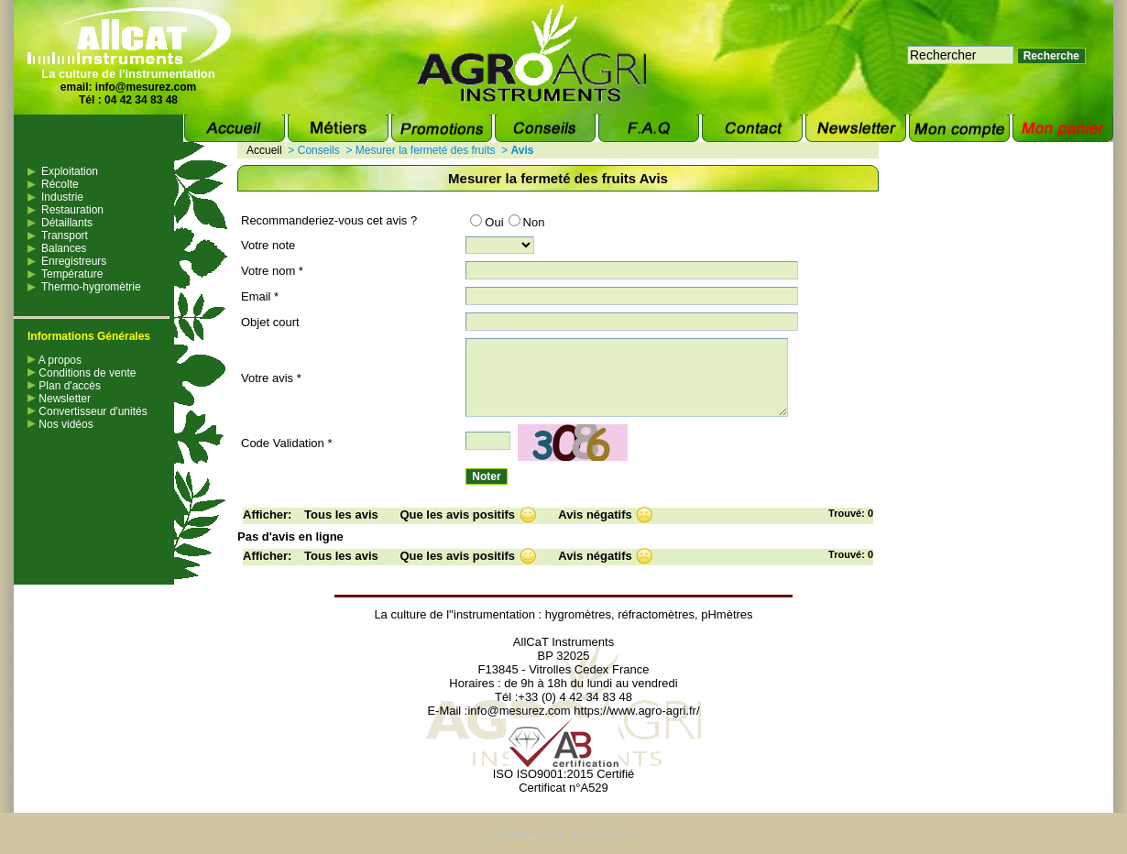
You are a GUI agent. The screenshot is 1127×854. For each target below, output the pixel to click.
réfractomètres (656, 614)
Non (527, 222)
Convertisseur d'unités (87, 411)
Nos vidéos (60, 424)
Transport (64, 235)
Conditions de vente (81, 373)
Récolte (60, 184)
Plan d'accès (64, 385)
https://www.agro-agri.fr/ (636, 710)
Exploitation (69, 171)
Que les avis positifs (457, 514)
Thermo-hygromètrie (91, 286)
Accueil (264, 150)
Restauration (72, 209)
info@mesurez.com (145, 87)
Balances (63, 248)
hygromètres (578, 614)
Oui (486, 222)
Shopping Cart (531, 833)
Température (72, 274)
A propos (54, 360)
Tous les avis (341, 514)
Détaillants (67, 222)
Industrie (62, 197)
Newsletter (59, 398)
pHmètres (726, 614)
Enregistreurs (73, 261)
